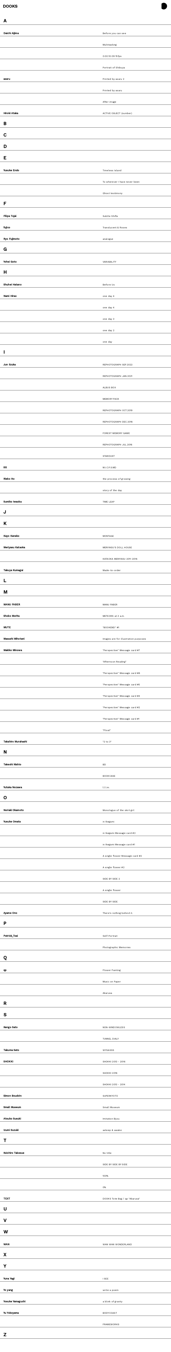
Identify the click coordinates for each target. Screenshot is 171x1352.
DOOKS (10, 6)
